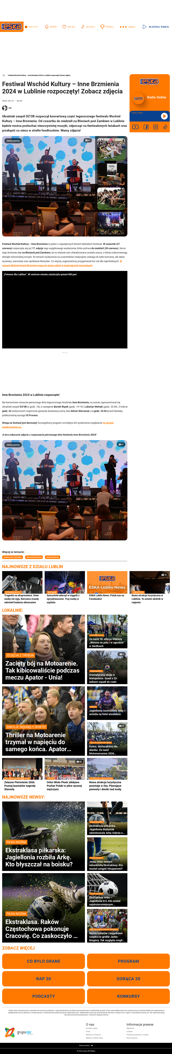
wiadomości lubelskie (12, 557)
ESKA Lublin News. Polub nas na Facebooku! (106, 597)
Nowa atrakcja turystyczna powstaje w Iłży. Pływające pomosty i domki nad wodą (107, 786)
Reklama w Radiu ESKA (94, 1038)
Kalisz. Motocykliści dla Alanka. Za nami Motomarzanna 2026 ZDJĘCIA (107, 750)
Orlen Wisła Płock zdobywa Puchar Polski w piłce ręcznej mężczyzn (65, 786)
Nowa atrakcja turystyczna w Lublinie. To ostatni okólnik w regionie (150, 599)
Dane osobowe (132, 1038)
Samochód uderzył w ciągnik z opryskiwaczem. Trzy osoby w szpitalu (65, 599)
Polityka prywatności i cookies (137, 1035)
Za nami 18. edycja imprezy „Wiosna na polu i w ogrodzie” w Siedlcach (107, 642)
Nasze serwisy (86, 1045)
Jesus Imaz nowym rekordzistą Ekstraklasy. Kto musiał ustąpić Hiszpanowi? (107, 865)
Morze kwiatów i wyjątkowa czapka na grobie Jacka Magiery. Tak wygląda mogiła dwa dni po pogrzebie (107, 937)
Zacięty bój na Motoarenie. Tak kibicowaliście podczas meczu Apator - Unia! (43, 667)
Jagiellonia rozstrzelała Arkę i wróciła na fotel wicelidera (107, 712)
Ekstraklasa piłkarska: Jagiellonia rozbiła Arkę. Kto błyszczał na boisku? (43, 854)
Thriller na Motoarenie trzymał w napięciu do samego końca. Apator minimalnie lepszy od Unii (43, 739)
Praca (88, 1031)
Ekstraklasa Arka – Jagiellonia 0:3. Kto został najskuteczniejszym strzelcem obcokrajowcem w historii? (107, 901)
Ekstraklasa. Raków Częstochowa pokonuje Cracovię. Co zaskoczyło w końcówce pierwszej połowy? (43, 925)
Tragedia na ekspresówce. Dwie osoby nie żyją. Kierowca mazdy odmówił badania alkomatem (22, 599)
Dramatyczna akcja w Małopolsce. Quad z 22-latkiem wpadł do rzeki (107, 678)
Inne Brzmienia (52, 557)
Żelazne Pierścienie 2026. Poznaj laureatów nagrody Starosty (22, 786)
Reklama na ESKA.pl (93, 1035)
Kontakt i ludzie (91, 1028)
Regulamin (130, 1028)
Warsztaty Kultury (34, 557)
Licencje (129, 1031)
